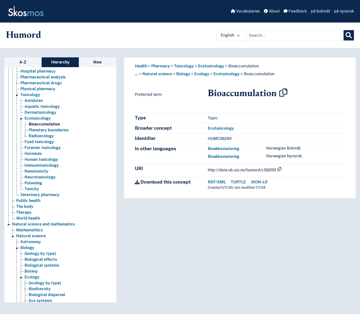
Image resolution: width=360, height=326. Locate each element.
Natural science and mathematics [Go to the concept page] (43, 224)
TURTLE (238, 182)
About (272, 11)
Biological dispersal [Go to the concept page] (47, 294)
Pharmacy (160, 66)
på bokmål (320, 11)
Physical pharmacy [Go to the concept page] (37, 89)
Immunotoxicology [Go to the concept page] (41, 165)
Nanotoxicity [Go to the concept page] (36, 171)
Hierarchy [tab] (60, 62)
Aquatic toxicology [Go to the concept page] (42, 106)
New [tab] (97, 62)
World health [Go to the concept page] (28, 218)
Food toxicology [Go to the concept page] (39, 141)
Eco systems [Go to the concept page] (40, 300)
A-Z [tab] (22, 62)
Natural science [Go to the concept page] (31, 236)
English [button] (230, 35)
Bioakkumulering (223, 148)
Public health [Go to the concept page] (28, 200)
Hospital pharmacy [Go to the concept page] (38, 71)
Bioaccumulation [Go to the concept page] (44, 124)
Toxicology (184, 66)
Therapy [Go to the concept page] (24, 212)
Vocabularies (245, 11)
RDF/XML (217, 182)
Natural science (157, 74)
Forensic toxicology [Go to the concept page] (42, 147)
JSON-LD (259, 182)
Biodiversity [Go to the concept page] (40, 289)
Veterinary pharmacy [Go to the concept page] (39, 194)
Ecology (201, 74)
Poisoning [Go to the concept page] (33, 183)
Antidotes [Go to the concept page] (33, 100)
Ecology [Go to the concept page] (31, 277)
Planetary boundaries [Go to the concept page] (49, 130)
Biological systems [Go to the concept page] (41, 265)
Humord (23, 34)
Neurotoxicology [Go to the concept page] (40, 177)
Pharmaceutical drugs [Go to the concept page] (41, 83)
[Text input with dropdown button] (295, 35)
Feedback (295, 11)
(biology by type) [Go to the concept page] (40, 253)
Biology (183, 74)
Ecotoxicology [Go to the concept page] (37, 118)
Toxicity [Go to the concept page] (31, 189)
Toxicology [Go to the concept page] (30, 94)
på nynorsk (344, 11)
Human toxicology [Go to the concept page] (41, 159)
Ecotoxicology (211, 66)
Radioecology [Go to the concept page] (41, 136)
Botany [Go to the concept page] (31, 271)
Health (141, 66)
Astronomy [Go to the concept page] (30, 241)
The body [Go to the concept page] (24, 206)
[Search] (348, 35)
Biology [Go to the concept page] (27, 247)
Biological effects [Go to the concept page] (40, 259)
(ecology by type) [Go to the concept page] (45, 283)
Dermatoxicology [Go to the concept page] (40, 112)
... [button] (136, 74)
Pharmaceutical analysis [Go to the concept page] (43, 77)
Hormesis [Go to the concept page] (33, 153)
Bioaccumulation (243, 66)
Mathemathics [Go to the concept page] (29, 230)
